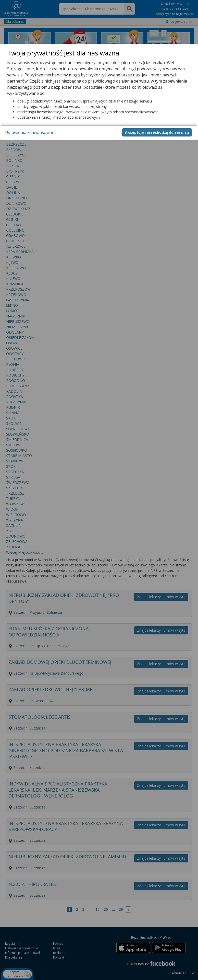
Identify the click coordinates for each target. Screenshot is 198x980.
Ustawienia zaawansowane (31, 132)
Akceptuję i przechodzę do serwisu (157, 132)
